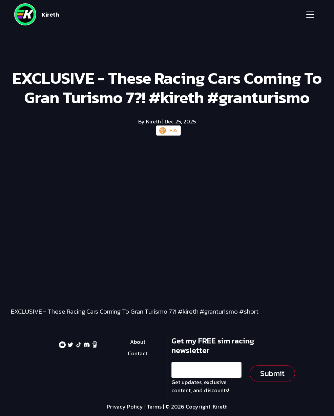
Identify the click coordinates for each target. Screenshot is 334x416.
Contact (137, 353)
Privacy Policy (125, 406)
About (137, 342)
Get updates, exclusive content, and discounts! (200, 386)
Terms (154, 406)
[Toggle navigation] (310, 14)
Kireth (50, 15)
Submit (272, 373)
